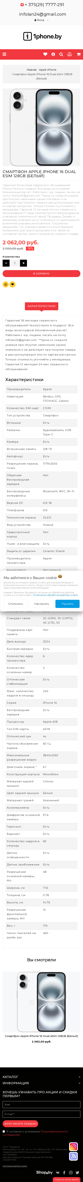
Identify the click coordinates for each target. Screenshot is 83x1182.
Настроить (41, 603)
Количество (11, 256)
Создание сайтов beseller (66, 1179)
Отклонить (15, 603)
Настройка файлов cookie (15, 1166)
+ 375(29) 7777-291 (44, 4)
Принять (67, 603)
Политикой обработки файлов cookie (55, 595)
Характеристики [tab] (42, 306)
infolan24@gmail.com (42, 14)
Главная (32, 69)
